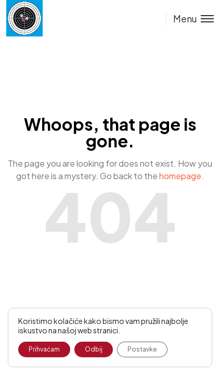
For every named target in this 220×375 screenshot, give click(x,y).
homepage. (181, 175)
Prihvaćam (44, 349)
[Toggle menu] (190, 18)
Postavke (142, 349)
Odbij (93, 349)
